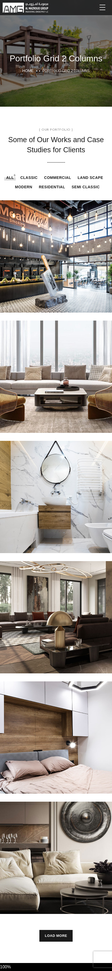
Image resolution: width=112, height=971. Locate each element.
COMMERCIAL (57, 177)
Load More (56, 936)
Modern (23, 187)
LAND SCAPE (90, 177)
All (10, 177)
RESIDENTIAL (52, 187)
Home (28, 71)
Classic (29, 177)
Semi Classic (86, 187)
